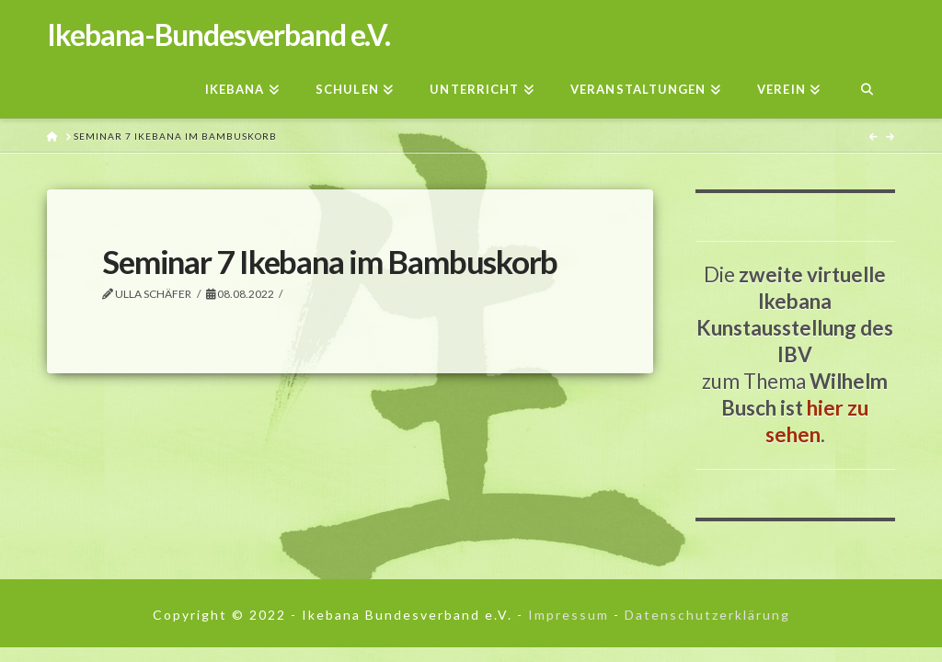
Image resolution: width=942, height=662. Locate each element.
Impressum (568, 614)
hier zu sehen (817, 421)
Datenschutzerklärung (707, 614)
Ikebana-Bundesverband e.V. (218, 35)
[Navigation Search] (866, 84)
